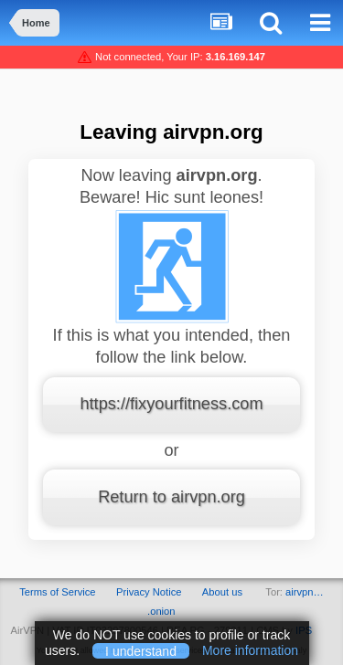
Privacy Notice (149, 591)
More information (250, 650)
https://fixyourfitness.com (171, 404)
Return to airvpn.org (171, 497)
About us (222, 591)
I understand (141, 650)
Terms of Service (57, 591)
